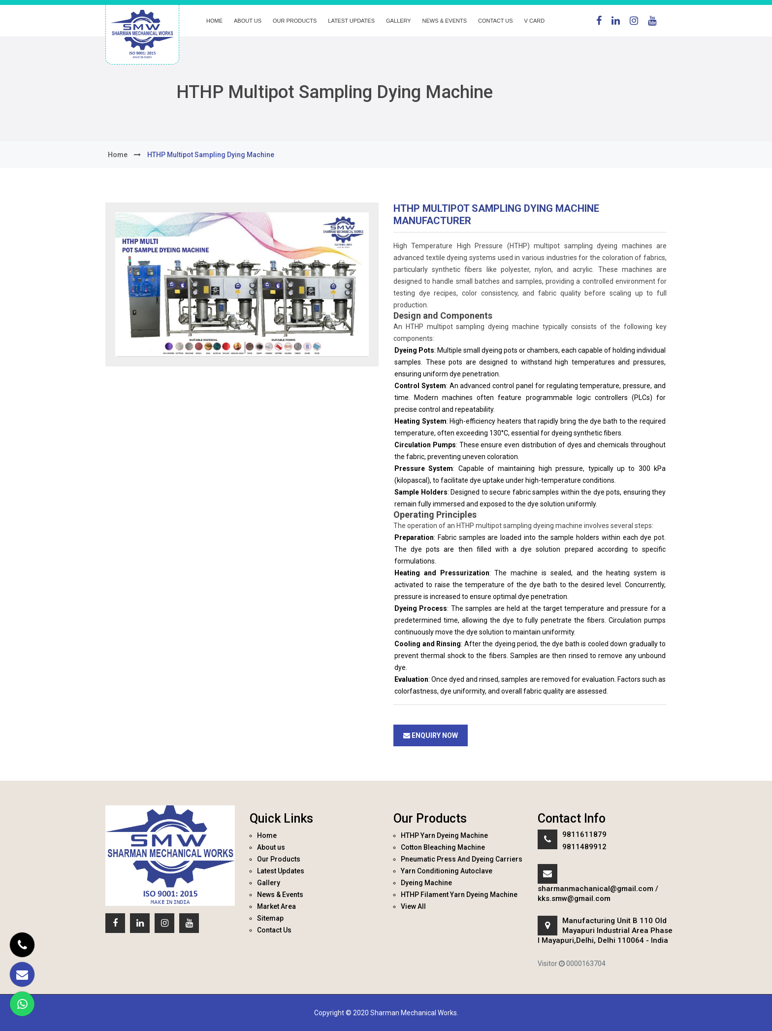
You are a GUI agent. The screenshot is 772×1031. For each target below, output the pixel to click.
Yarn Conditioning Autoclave (446, 871)
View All (413, 906)
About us (247, 21)
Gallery (398, 21)
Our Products (295, 21)
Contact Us (495, 21)
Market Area (276, 906)
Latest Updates (351, 21)
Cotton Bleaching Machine (443, 847)
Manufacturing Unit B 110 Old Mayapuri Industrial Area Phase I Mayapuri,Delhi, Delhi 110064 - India (605, 930)
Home (214, 21)
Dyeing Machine (426, 883)
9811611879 (584, 834)
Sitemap (270, 918)
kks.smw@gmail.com (574, 898)
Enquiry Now (430, 735)
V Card (534, 21)
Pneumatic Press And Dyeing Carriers (461, 859)
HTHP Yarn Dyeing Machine (444, 835)
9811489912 (584, 846)
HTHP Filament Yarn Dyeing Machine (459, 894)
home (118, 155)
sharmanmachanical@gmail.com (595, 888)
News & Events (444, 21)
